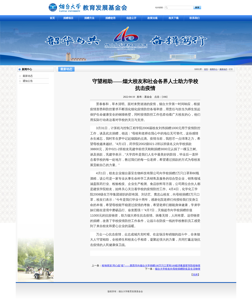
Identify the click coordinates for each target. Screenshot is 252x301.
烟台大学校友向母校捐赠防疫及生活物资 (177, 269)
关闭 (195, 274)
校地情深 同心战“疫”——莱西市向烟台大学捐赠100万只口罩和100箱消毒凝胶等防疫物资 (151, 265)
